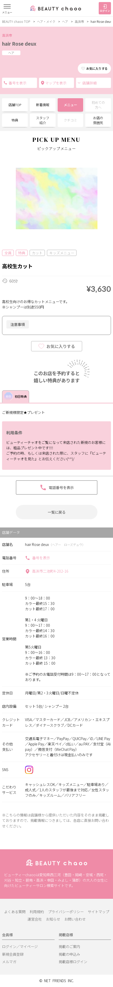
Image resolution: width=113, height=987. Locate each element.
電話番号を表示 (5, 83)
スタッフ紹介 (42, 120)
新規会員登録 (12, 954)
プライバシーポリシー (66, 911)
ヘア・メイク (46, 21)
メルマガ (9, 961)
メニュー (70, 104)
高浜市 (79, 21)
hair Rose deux (19, 43)
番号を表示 (37, 558)
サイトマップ (98, 911)
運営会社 (35, 919)
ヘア (65, 21)
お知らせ (53, 919)
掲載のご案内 (69, 946)
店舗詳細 (87, 82)
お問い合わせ (75, 919)
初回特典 (15, 396)
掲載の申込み (69, 954)
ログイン (105, 8)
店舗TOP (14, 104)
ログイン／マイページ (20, 946)
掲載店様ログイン (73, 961)
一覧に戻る (57, 512)
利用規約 (37, 911)
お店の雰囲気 (98, 120)
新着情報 (42, 104)
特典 (14, 120)
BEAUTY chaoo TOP (16, 21)
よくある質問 (15, 911)
